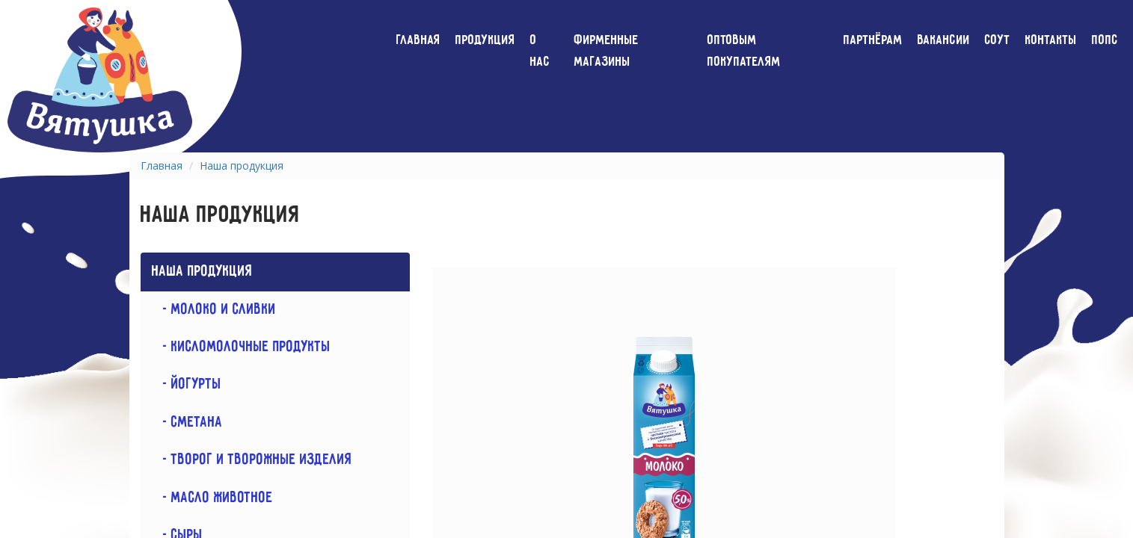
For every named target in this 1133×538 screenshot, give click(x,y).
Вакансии (944, 40)
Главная (418, 40)
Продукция (485, 40)
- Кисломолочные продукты (241, 347)
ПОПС (1105, 40)
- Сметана (187, 422)
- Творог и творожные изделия (252, 460)
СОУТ (997, 40)
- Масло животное (212, 498)
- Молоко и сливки (214, 309)
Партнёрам (873, 40)
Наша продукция (241, 165)
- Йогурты (186, 384)
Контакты (1051, 40)
